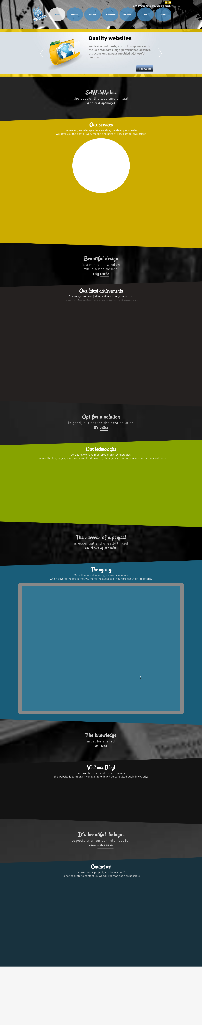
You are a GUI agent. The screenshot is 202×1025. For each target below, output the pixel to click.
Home (57, 14)
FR (166, 3)
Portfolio (92, 14)
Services (74, 14)
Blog (145, 14)
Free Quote (145, 68)
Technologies (110, 14)
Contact (163, 14)
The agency (128, 14)
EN (170, 3)
